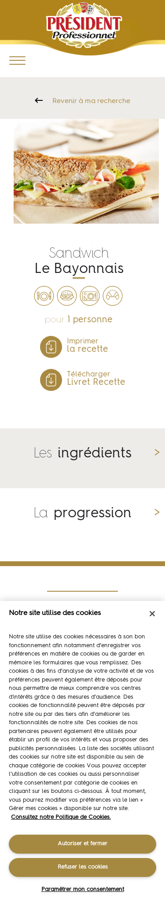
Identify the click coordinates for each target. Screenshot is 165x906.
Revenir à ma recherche (91, 101)
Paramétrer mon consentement (82, 889)
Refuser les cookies (83, 867)
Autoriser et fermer (82, 844)
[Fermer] (152, 613)
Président (84, 25)
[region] (82, 753)
